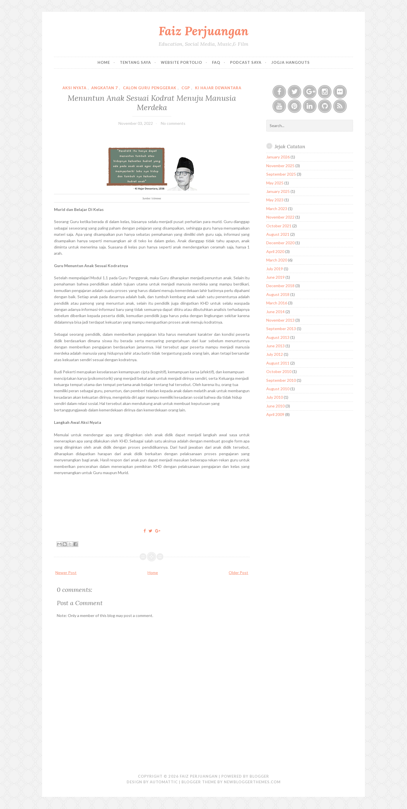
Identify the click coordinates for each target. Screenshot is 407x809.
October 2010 (278, 371)
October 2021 (278, 225)
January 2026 (278, 156)
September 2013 (281, 328)
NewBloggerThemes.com (252, 782)
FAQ (216, 62)
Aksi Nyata (74, 88)
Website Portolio (181, 62)
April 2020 (275, 251)
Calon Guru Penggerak (149, 88)
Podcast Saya (245, 62)
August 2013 (277, 337)
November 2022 (280, 217)
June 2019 (275, 277)
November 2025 (280, 165)
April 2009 (275, 414)
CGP (185, 88)
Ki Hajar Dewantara (218, 88)
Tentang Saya (135, 62)
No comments (173, 123)
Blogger (259, 776)
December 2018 (280, 285)
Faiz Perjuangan (203, 31)
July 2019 (274, 268)
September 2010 (281, 380)
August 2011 (277, 363)
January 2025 (278, 191)
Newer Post (66, 572)
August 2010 (277, 388)
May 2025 (274, 182)
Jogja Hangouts (290, 62)
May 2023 (274, 199)
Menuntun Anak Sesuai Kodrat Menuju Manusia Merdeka (152, 102)
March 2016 (276, 302)
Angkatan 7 (104, 88)
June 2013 (275, 345)
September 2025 (281, 174)
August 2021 (277, 234)
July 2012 (274, 354)
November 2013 (280, 320)
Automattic (164, 782)
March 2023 (276, 208)
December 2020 (280, 242)
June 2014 (275, 311)
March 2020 (276, 260)
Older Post (238, 572)
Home (104, 62)
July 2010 (274, 397)
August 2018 (277, 294)
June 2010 (275, 406)
